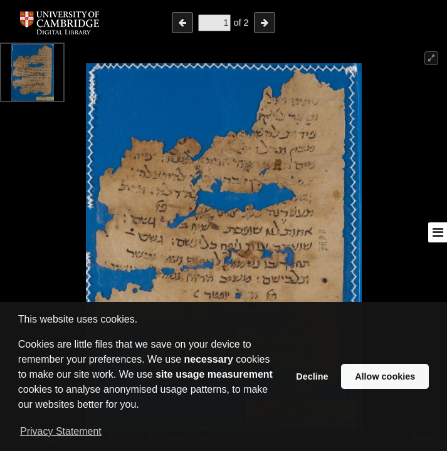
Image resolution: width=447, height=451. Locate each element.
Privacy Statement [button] (61, 431)
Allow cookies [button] (385, 376)
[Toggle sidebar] (437, 232)
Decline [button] (312, 376)
